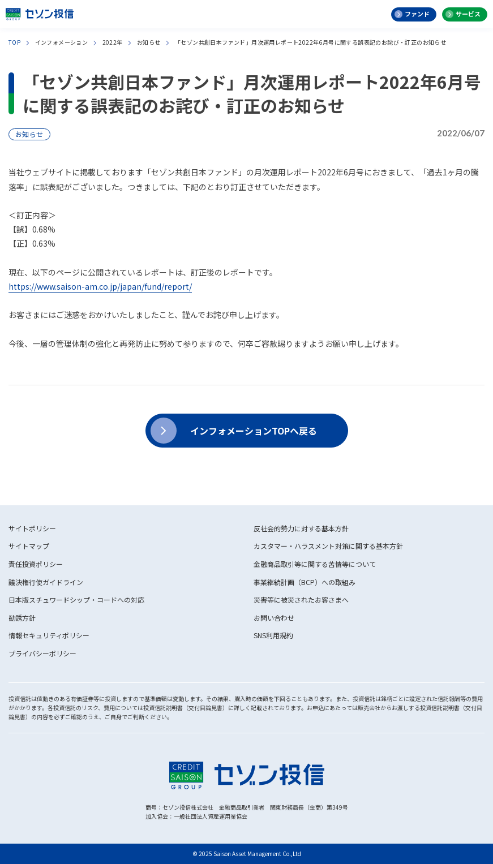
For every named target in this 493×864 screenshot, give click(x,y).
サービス (468, 13)
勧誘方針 (22, 617)
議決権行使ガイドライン (45, 582)
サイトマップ (28, 546)
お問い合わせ (274, 617)
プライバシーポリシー (42, 653)
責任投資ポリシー (35, 564)
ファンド (417, 13)
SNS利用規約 (273, 635)
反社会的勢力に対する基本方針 (301, 528)
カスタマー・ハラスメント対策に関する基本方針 (328, 546)
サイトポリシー (32, 528)
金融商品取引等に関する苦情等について (315, 564)
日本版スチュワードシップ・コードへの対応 (76, 599)
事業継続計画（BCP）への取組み (304, 582)
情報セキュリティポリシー (48, 635)
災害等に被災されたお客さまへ (301, 599)
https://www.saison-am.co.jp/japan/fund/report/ (100, 286)
